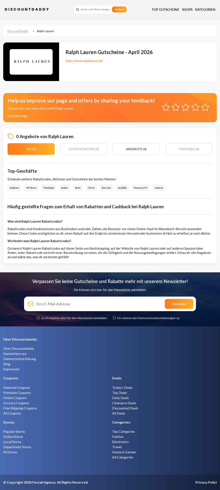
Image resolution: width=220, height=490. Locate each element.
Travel (117, 447)
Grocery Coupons (16, 403)
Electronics (120, 442)
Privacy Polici (206, 482)
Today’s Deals (122, 387)
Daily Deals (120, 398)
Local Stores (12, 442)
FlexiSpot (48, 187)
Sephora (14, 187)
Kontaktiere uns (15, 353)
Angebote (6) (136, 149)
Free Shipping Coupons (20, 408)
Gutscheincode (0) (84, 149)
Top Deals (119, 392)
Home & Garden (124, 452)
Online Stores (13, 436)
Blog (6, 364)
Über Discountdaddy (18, 348)
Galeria (159, 187)
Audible (122, 187)
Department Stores (17, 447)
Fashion (118, 436)
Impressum (11, 369)
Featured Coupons (16, 387)
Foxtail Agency (43, 482)
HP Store (31, 187)
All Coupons (12, 413)
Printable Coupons (17, 392)
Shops (187, 9)
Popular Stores (14, 431)
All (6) (31, 149)
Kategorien (205, 9)
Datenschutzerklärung (19, 359)
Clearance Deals (124, 403)
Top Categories (123, 431)
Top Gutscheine (165, 9)
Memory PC (141, 187)
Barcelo (106, 187)
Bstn (78, 187)
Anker (64, 187)
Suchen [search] (119, 9)
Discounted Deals (125, 408)
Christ (91, 187)
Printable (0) (189, 149)
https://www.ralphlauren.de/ (84, 61)
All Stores (10, 452)
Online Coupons (15, 398)
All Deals (118, 413)
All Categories (122, 457)
